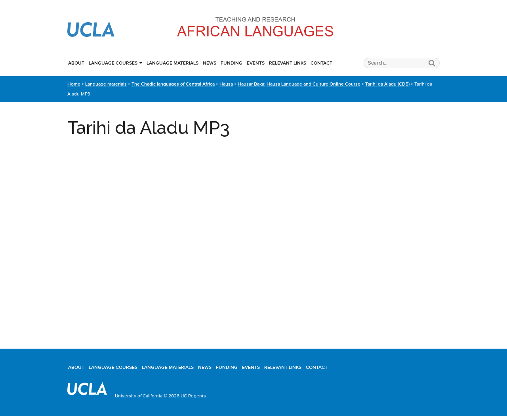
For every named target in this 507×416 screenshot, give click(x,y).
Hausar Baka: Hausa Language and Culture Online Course (299, 84)
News (209, 63)
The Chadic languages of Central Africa (173, 84)
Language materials (172, 63)
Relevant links (287, 63)
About (76, 63)
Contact (321, 63)
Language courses (113, 63)
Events (256, 63)
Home (73, 84)
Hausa (226, 84)
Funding (231, 63)
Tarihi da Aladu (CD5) (387, 84)
